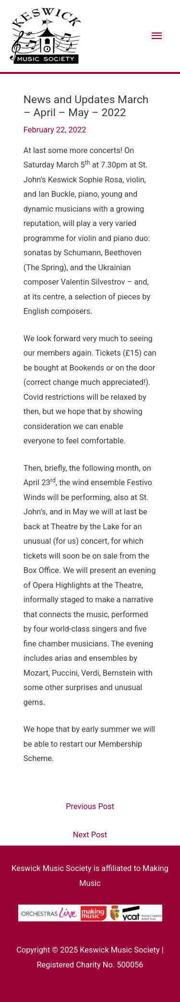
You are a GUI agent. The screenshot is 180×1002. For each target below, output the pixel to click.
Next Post (90, 834)
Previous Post (90, 806)
